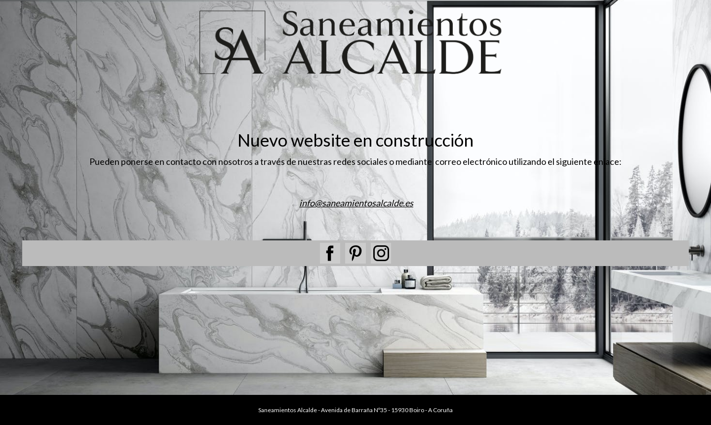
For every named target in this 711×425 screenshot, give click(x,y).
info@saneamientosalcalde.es (356, 202)
